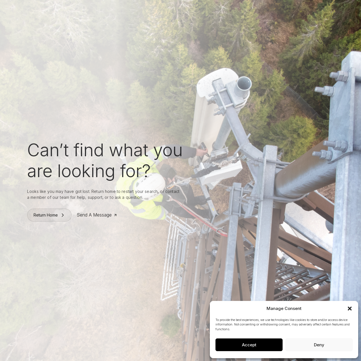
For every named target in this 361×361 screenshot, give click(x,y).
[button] (350, 308)
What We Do (163, 10)
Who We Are (134, 10)
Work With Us (194, 10)
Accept (249, 344)
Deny (319, 344)
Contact (313, 10)
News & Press (226, 10)
